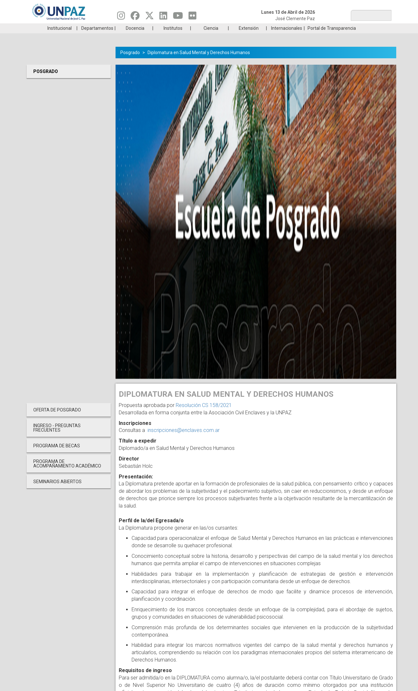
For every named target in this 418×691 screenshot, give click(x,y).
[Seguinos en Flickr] (193, 17)
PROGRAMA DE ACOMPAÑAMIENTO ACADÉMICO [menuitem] (67, 473)
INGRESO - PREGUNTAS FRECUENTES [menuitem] (57, 437)
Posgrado (361, 28)
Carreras (56, 28)
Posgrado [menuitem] (45, 81)
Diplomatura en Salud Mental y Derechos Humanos (199, 62)
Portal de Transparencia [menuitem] (332, 37)
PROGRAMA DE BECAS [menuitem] (56, 455)
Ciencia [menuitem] (211, 37)
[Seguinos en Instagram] (121, 17)
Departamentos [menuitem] (97, 37)
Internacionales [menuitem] (286, 37)
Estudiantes (239, 28)
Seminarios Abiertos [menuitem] (57, 491)
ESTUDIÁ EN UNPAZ (117, 28)
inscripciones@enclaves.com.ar (184, 440)
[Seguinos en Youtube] (178, 17)
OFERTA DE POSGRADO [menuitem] (57, 419)
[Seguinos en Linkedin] (163, 17)
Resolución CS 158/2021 (204, 415)
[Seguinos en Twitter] (149, 17)
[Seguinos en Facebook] (135, 17)
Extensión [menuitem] (249, 37)
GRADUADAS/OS (300, 28)
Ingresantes (178, 28)
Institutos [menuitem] (173, 37)
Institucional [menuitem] (59, 37)
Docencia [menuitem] (135, 37)
